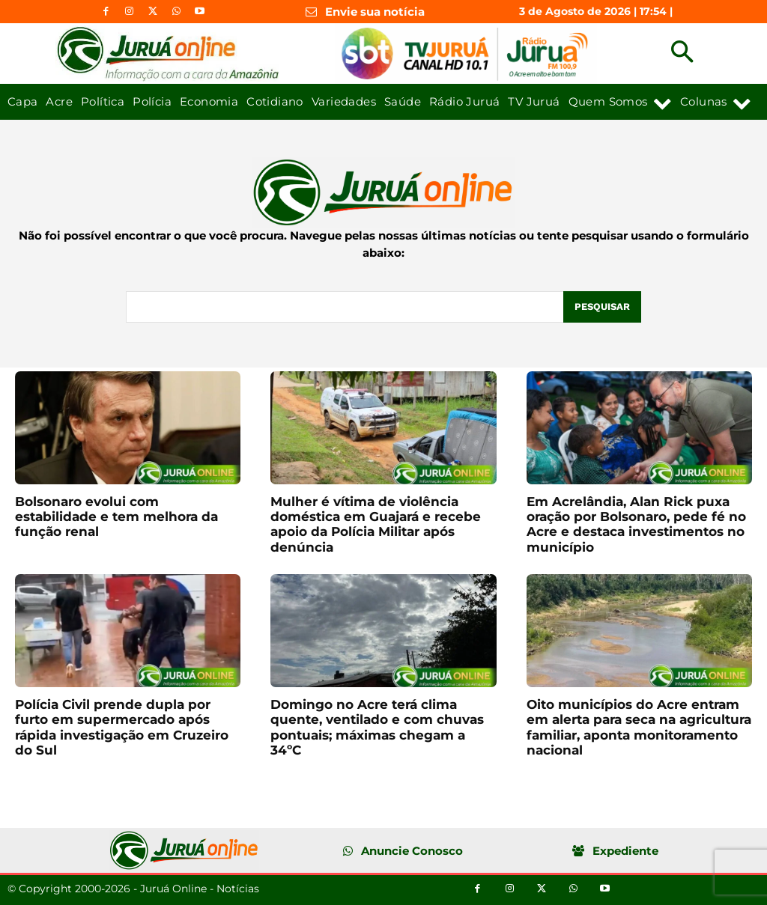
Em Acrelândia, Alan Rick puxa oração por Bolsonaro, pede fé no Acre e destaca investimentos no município (636, 524)
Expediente (625, 851)
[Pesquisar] (602, 307)
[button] (682, 53)
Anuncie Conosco (412, 851)
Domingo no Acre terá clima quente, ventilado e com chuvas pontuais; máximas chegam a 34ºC (377, 727)
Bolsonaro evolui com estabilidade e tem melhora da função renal (116, 517)
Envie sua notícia (375, 11)
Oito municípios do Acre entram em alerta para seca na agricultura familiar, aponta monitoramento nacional (639, 727)
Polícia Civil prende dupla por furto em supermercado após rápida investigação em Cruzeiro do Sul (121, 727)
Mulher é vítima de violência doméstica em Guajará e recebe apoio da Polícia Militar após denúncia (375, 524)
